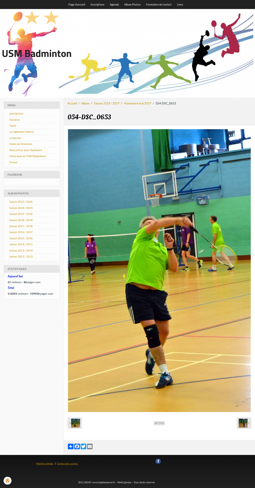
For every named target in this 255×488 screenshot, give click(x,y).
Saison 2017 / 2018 (21, 226)
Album (85, 103)
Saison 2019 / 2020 (21, 213)
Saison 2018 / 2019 (107, 103)
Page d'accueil (76, 4)
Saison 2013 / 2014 (21, 250)
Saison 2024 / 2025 (21, 207)
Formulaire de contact (159, 4)
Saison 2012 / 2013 (21, 256)
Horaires (14, 119)
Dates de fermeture (20, 143)
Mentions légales (45, 463)
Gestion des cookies (67, 463)
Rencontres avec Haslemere (25, 150)
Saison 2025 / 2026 (21, 201)
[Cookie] (8, 481)
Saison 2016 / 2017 (21, 232)
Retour (159, 423)
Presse (13, 162)
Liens (180, 4)
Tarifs (12, 125)
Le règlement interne (21, 131)
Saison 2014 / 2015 (21, 244)
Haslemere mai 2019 (137, 103)
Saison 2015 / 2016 (21, 238)
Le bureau (15, 137)
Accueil (72, 103)
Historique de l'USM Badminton (27, 156)
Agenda (114, 4)
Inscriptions (97, 4)
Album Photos (132, 4)
